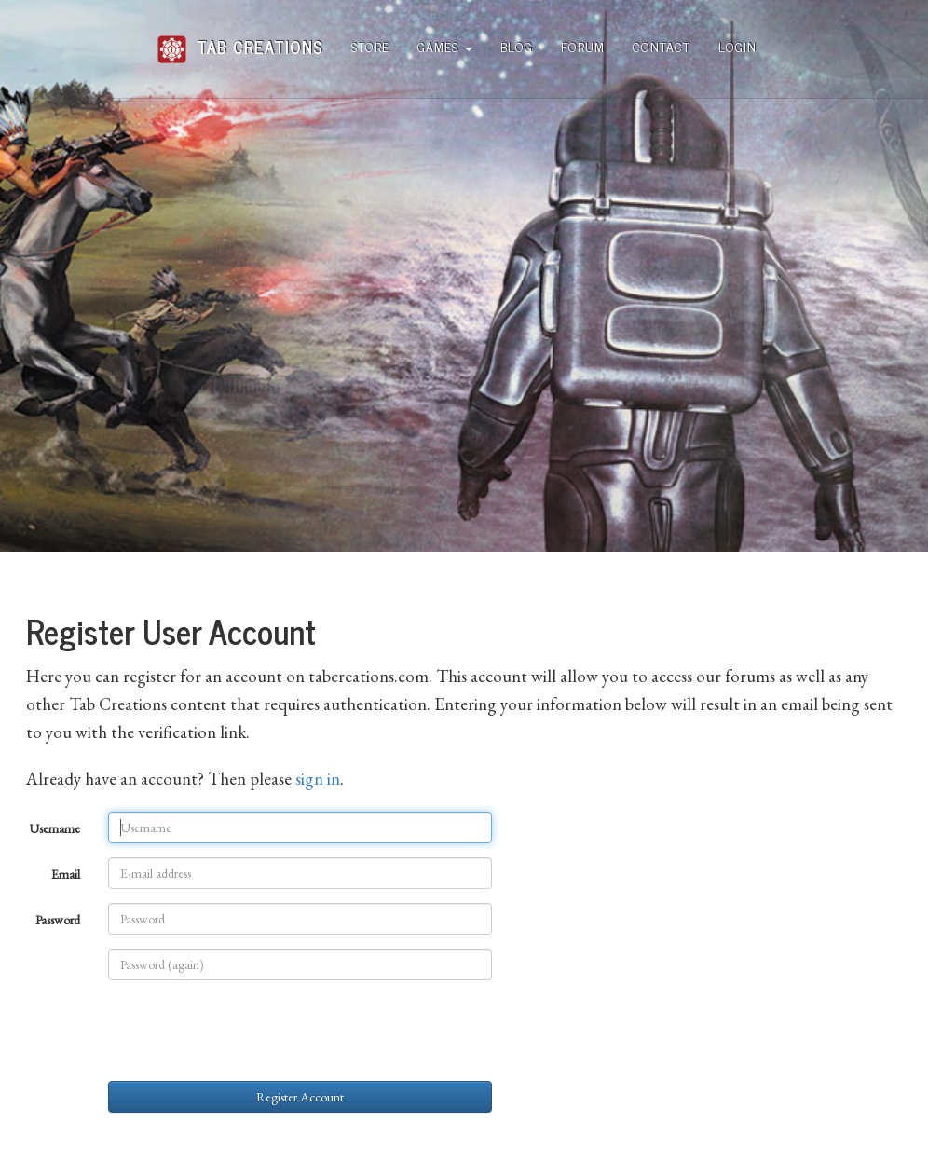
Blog (516, 46)
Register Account (300, 1096)
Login (737, 46)
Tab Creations (239, 40)
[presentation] (249, 1030)
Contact (661, 46)
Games (444, 46)
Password (57, 919)
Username (54, 828)
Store (370, 46)
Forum (583, 46)
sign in (317, 778)
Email (65, 874)
